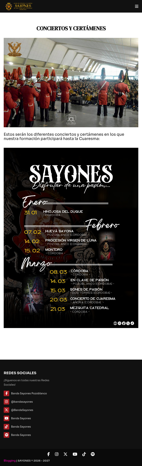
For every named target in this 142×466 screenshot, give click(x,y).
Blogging (10, 460)
